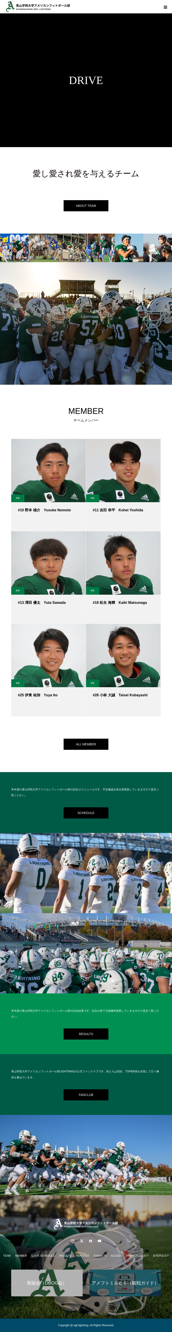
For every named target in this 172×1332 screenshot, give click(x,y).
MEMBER (21, 1255)
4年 (18, 498)
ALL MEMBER (86, 744)
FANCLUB (86, 1095)
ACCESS (116, 1255)
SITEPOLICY (161, 1255)
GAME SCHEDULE (43, 1255)
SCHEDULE (86, 813)
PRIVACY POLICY (137, 1255)
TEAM (7, 1255)
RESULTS (86, 1034)
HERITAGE (82, 1255)
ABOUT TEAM (86, 206)
